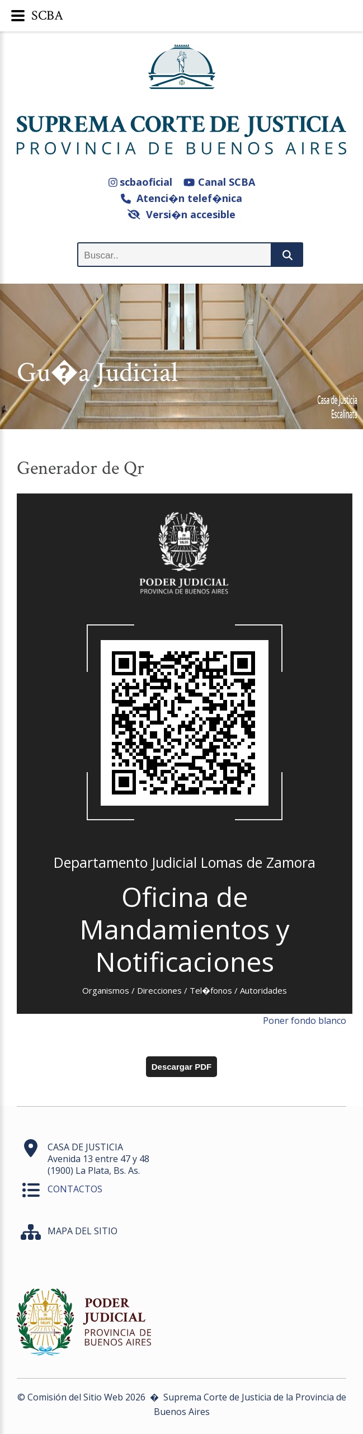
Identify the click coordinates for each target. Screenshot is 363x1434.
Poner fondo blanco (304, 1020)
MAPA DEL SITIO (82, 1231)
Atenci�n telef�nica (181, 198)
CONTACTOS (75, 1189)
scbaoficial (141, 182)
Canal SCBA (218, 182)
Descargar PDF (182, 1066)
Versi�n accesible (181, 214)
